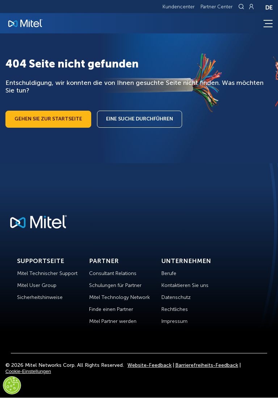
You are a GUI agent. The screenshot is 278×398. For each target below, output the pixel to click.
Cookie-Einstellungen (28, 371)
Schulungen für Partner (115, 285)
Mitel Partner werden (112, 321)
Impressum (174, 321)
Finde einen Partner (111, 309)
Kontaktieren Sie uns (184, 285)
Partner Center (217, 6)
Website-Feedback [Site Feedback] (149, 365)
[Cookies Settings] (12, 385)
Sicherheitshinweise (40, 297)
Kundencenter (179, 6)
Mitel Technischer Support (47, 273)
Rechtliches (174, 309)
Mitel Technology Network (119, 297)
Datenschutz (176, 297)
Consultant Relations (112, 273)
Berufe (168, 273)
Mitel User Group (36, 285)
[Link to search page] (242, 6)
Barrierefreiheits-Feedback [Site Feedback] (206, 365)
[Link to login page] (251, 6)
